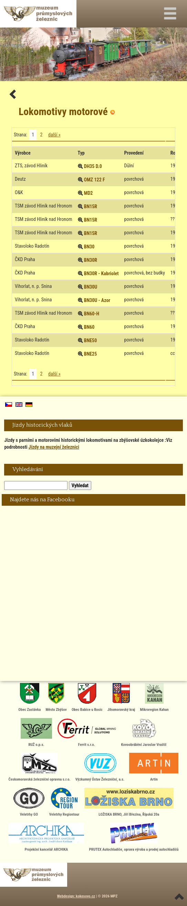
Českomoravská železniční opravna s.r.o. (40, 767)
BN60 (89, 327)
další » (54, 134)
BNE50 (90, 340)
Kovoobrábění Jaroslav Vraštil (143, 732)
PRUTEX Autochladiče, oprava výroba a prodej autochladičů (134, 837)
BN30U (90, 287)
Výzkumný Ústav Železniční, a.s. (99, 767)
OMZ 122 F (94, 179)
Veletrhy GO (28, 802)
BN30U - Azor (97, 300)
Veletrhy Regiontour (64, 802)
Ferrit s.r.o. (86, 732)
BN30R (90, 260)
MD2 (88, 193)
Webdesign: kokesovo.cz (76, 896)
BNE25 (90, 354)
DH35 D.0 (93, 166)
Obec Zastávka (29, 697)
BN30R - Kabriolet (101, 273)
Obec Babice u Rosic (87, 697)
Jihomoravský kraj (121, 697)
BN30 (89, 246)
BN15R (90, 206)
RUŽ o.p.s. (36, 732)
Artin (153, 767)
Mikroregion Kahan (154, 697)
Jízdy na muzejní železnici (54, 447)
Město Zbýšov (55, 697)
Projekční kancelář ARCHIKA (46, 837)
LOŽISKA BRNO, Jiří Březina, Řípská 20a (129, 802)
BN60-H (91, 313)
